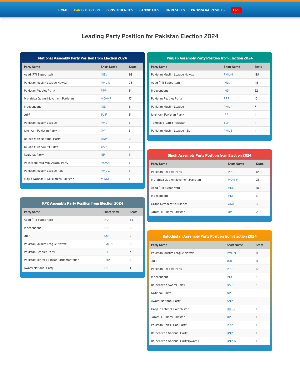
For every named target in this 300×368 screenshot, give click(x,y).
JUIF (104, 114)
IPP (103, 130)
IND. (104, 74)
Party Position (87, 10)
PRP (230, 324)
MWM (105, 178)
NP (103, 154)
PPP (104, 90)
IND (103, 106)
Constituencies (119, 10)
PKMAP (106, 162)
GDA (231, 203)
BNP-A (231, 341)
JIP (230, 211)
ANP (107, 268)
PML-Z (105, 170)
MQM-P (106, 98)
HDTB (231, 309)
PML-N (105, 82)
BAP (104, 146)
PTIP (107, 259)
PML (104, 122)
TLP (226, 122)
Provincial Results (208, 10)
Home (63, 10)
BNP (104, 138)
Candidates (149, 10)
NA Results (175, 10)
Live (236, 10)
